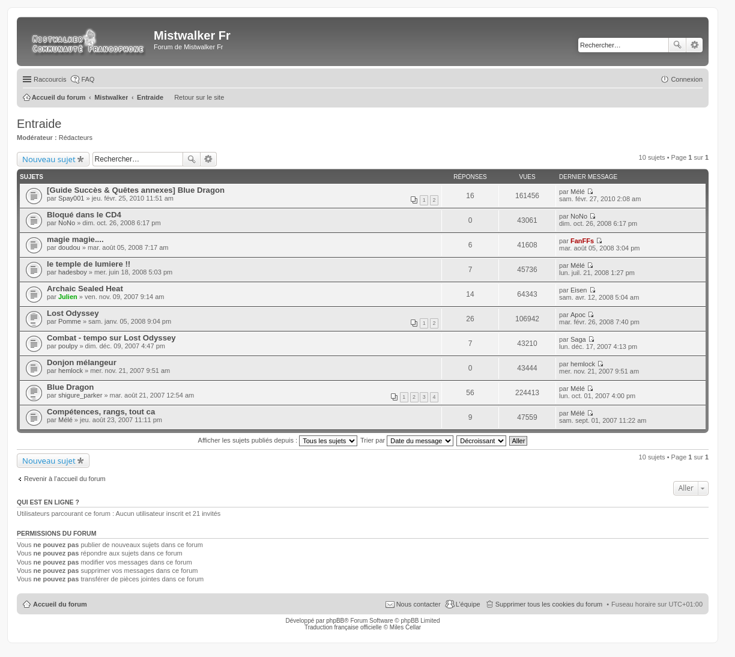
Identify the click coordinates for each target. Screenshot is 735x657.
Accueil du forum (60, 604)
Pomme (69, 321)
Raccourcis (50, 79)
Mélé (577, 191)
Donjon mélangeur (81, 362)
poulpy (67, 346)
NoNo (66, 222)
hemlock (70, 370)
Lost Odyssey (73, 313)
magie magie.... (75, 239)
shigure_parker (80, 395)
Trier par (406, 440)
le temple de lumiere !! (88, 263)
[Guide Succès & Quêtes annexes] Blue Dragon (136, 190)
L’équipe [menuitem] (468, 604)
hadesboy (72, 272)
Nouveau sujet (49, 159)
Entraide (39, 123)
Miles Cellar (405, 627)
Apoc (577, 314)
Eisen (578, 290)
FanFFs (582, 240)
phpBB (335, 620)
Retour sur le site (199, 97)
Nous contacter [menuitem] (418, 604)
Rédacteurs (75, 137)
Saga (578, 339)
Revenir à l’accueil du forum (65, 478)
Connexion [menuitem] (687, 79)
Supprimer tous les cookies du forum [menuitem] (549, 604)
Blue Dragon (70, 387)
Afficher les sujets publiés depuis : (278, 440)
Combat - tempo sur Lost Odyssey (111, 337)
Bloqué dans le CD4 (84, 214)
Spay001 (71, 198)
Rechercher (677, 45)
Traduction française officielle (343, 627)
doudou (69, 247)
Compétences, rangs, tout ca (101, 411)
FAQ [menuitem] (87, 79)
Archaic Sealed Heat (85, 288)
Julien (67, 296)
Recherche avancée (694, 45)
